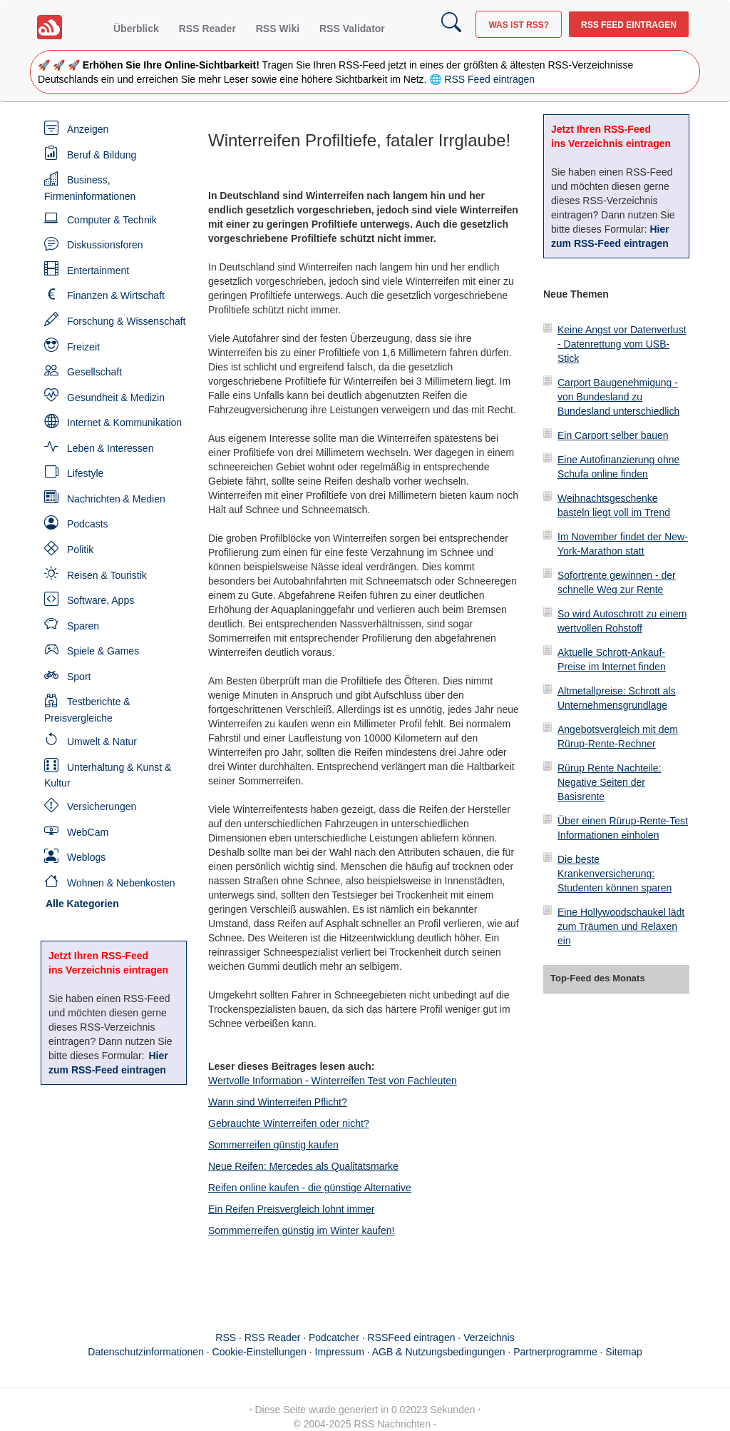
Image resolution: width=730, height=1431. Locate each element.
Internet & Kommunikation (124, 422)
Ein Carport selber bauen (613, 435)
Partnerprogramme (555, 1351)
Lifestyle (85, 473)
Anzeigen (87, 129)
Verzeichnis (489, 1337)
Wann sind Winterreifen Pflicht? (277, 1102)
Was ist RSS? (518, 25)
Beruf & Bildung (101, 155)
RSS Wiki (277, 28)
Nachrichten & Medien (116, 499)
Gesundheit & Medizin (116, 397)
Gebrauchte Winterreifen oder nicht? (288, 1123)
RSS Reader (207, 28)
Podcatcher (334, 1337)
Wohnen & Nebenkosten (121, 883)
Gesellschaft (94, 372)
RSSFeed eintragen (412, 1337)
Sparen (83, 626)
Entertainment (98, 270)
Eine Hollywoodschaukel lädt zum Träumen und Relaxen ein (620, 926)
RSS (225, 1337)
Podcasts (87, 524)
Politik (80, 549)
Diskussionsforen (105, 245)
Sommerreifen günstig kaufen (273, 1145)
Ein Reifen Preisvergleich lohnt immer (291, 1209)
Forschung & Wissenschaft (126, 321)
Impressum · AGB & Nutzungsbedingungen (410, 1351)
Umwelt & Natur (102, 741)
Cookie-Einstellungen (259, 1351)
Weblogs (86, 857)
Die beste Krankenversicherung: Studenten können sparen (614, 874)
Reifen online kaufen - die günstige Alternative (309, 1187)
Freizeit (83, 347)
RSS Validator (352, 28)
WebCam (87, 832)
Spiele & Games (103, 651)
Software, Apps (100, 600)
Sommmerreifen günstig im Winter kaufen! (301, 1230)
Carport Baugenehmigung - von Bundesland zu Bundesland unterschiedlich (618, 397)
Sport (79, 676)
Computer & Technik (112, 220)
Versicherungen (101, 806)
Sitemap (623, 1351)
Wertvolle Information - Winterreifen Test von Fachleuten (332, 1080)
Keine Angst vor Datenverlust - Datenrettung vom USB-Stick (622, 344)
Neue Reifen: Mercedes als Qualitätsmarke (303, 1166)
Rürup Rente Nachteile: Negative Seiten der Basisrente (609, 782)
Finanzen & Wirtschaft (116, 295)
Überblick (136, 28)
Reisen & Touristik (107, 575)
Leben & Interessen (110, 448)
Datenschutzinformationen (146, 1351)
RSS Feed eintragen (629, 25)
